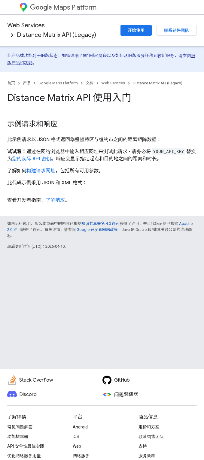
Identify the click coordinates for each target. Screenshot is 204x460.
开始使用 (136, 30)
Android (80, 427)
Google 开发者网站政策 (97, 229)
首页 (11, 83)
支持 (143, 446)
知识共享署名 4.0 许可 (100, 223)
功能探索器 (17, 436)
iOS (76, 436)
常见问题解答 (19, 427)
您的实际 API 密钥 (31, 159)
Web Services (26, 25)
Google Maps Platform (58, 83)
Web (77, 446)
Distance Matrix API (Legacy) (56, 35)
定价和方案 (149, 427)
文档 (89, 83)
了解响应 (55, 200)
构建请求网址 (40, 171)
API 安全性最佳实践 (25, 446)
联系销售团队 (176, 30)
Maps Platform (63, 7)
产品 (27, 83)
